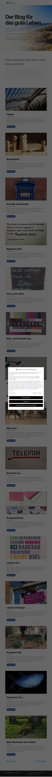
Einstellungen (28, 388)
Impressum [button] (33, 408)
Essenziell (12, 393)
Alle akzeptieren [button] (26, 397)
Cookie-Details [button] (19, 408)
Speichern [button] (26, 401)
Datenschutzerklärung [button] (26, 408)
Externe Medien (37, 393)
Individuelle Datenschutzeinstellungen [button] (26, 405)
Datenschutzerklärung (34, 387)
